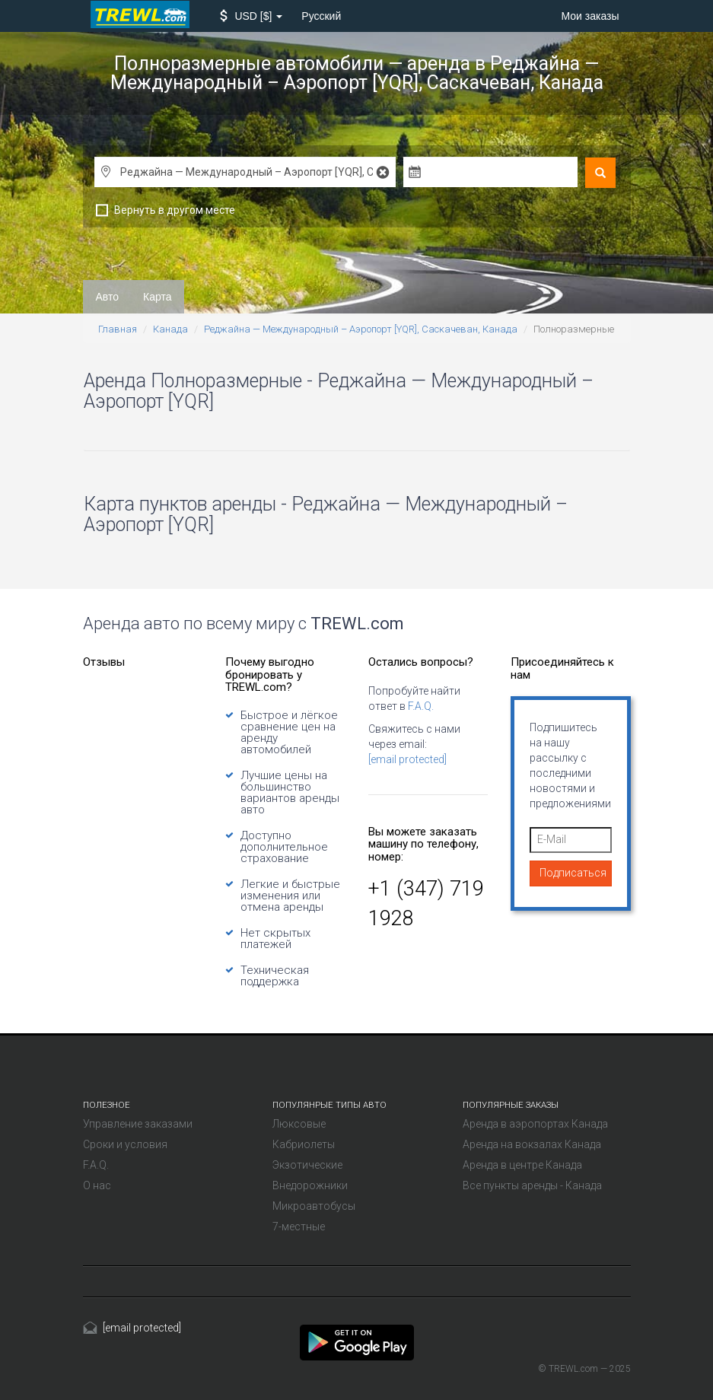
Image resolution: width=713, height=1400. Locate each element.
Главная (117, 329)
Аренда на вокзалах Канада (532, 1144)
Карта (157, 297)
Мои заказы (590, 16)
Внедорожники (310, 1185)
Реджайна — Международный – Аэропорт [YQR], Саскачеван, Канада (360, 329)
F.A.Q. (421, 706)
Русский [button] (321, 16)
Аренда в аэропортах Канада (535, 1124)
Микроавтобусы (313, 1206)
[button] (251, 16)
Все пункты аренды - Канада (532, 1185)
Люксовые (299, 1124)
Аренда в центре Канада (522, 1165)
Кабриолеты (303, 1144)
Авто (107, 297)
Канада (170, 329)
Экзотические (307, 1165)
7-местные (298, 1226)
